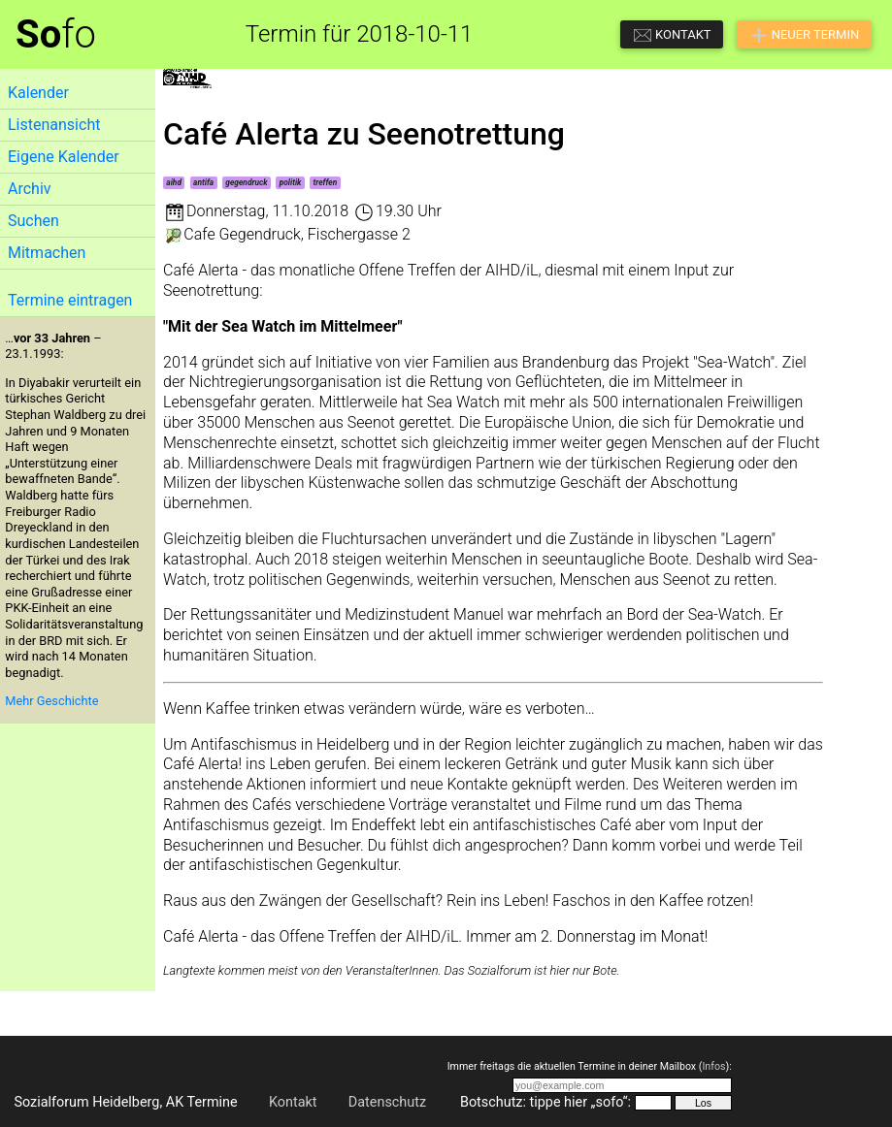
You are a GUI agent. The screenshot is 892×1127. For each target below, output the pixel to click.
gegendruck (246, 182)
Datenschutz (387, 1102)
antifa (203, 182)
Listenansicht (54, 124)
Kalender (38, 92)
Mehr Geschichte (51, 700)
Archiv (29, 188)
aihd (174, 182)
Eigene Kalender (63, 156)
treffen (326, 182)
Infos (713, 1066)
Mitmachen (46, 252)
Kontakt (293, 1102)
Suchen (33, 220)
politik (291, 182)
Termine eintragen (70, 300)
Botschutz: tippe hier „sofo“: (545, 1102)
